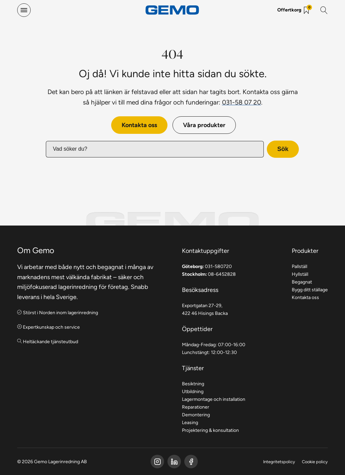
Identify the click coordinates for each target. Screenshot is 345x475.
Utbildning (192, 391)
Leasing (190, 422)
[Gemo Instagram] (191, 461)
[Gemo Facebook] (157, 461)
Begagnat (302, 282)
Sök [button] (282, 149)
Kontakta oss (139, 124)
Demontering (196, 414)
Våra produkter (204, 124)
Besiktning (193, 383)
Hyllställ (300, 274)
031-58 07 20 (241, 102)
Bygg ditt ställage (310, 289)
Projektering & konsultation (210, 430)
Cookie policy (315, 461)
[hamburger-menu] (24, 10)
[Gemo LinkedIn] (174, 461)
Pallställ (299, 266)
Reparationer (195, 407)
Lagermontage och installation (213, 399)
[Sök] (324, 10)
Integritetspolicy (279, 461)
